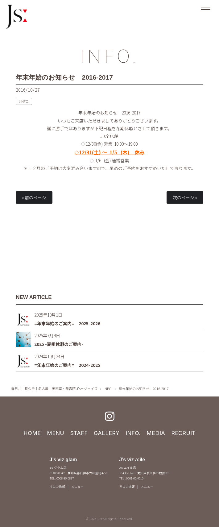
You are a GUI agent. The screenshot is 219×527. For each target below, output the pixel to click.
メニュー (77, 486)
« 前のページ (34, 197)
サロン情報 (57, 486)
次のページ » (185, 197)
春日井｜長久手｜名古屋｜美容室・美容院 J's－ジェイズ (54, 388)
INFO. (109, 56)
